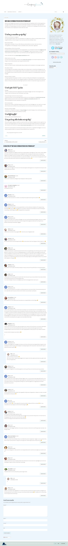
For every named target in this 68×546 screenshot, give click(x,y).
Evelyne (9, 204)
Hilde (9, 247)
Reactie (4, 505)
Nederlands (6, 537)
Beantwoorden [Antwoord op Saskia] (43, 420)
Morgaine (10, 323)
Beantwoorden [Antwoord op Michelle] (43, 199)
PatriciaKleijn (10, 297)
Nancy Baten (10, 468)
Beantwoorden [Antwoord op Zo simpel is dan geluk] (43, 190)
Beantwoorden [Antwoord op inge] (43, 160)
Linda (9, 274)
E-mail (4, 523)
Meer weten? (58, 43)
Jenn (9, 425)
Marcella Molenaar (11, 175)
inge (9, 149)
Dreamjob (26, 51)
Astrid (9, 229)
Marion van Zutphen (12, 436)
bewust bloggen (24, 110)
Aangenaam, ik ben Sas (12, 11)
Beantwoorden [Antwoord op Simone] (43, 349)
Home (5, 11)
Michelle (9, 194)
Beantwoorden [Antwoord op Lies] (43, 453)
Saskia (9, 411)
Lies (8, 447)
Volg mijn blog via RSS (57, 62)
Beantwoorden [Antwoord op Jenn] (43, 431)
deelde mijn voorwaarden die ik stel (30, 98)
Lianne (9, 389)
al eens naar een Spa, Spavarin (26, 125)
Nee (58, 543)
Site (4, 528)
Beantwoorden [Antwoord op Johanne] (43, 269)
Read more (63, 543)
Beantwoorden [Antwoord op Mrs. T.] (43, 224)
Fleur (9, 375)
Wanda (9, 306)
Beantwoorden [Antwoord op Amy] (43, 464)
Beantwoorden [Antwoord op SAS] (43, 361)
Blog (6, 135)
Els (8, 400)
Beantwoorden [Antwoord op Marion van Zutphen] (43, 442)
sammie (9, 238)
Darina (9, 366)
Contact (20, 11)
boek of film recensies (27, 59)
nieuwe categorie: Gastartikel (20, 55)
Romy (9, 487)
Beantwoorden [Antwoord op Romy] (43, 495)
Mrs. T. (9, 216)
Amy (9, 457)
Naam (4, 518)
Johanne (9, 264)
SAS (11, 353)
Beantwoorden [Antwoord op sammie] (43, 243)
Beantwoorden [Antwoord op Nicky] (43, 171)
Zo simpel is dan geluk (12, 185)
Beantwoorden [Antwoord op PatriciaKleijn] (43, 302)
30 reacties (44, 135)
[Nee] (66, 543)
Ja (55, 543)
